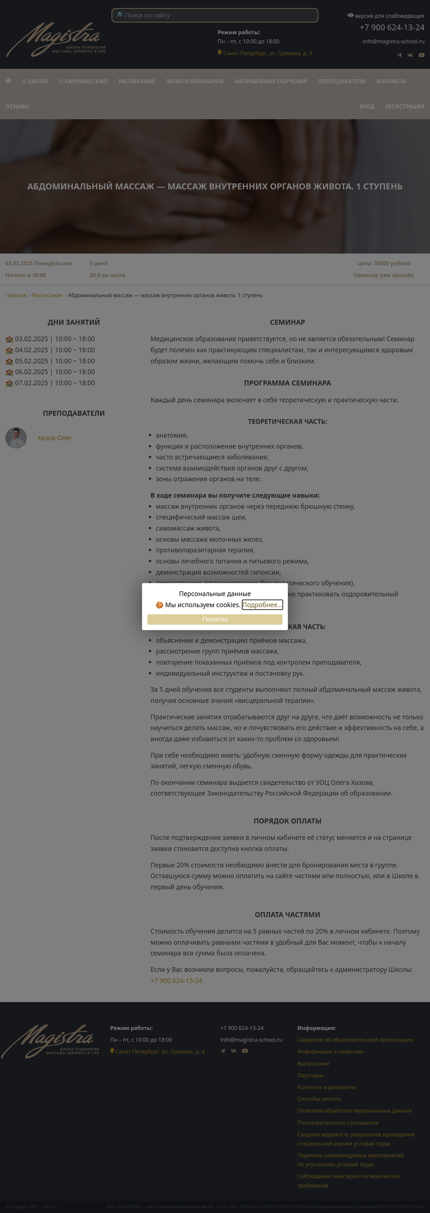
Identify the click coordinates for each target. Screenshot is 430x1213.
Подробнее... (262, 604)
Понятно (215, 619)
